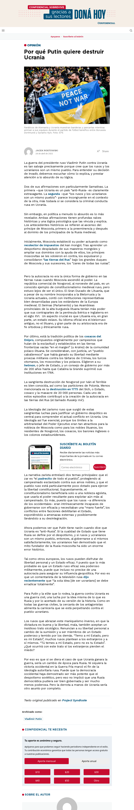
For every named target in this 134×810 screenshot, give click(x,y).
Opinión (34, 45)
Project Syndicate (74, 700)
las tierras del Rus (57, 259)
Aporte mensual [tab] (47, 761)
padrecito (45, 478)
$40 (37, 780)
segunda (54, 194)
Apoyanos (55, 36)
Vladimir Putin (33, 718)
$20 (67, 772)
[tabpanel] (67, 777)
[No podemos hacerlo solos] (67, 13)
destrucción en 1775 (64, 389)
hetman (29, 365)
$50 (67, 780)
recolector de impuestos (41, 245)
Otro (96, 780)
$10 (37, 772)
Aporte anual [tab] (89, 761)
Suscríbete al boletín (73, 36)
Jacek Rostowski (46, 150)
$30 (96, 772)
